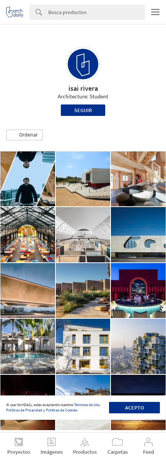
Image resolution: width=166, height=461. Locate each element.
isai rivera (83, 88)
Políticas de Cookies (61, 410)
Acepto (134, 407)
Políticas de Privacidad (24, 410)
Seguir (83, 110)
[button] (24, 135)
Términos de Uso (86, 404)
